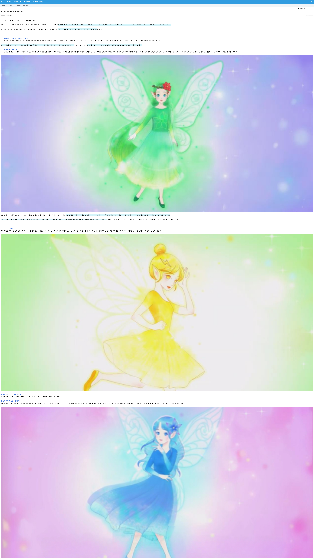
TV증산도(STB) (39, 2)
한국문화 (28, 2)
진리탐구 (16, 2)
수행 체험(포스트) (5, 5)
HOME (298, 8)
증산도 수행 (13, 5)
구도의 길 (19, 5)
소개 (6, 2)
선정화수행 (22, 2)
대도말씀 (11, 2)
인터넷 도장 (25, 5)
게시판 (32, 2)
